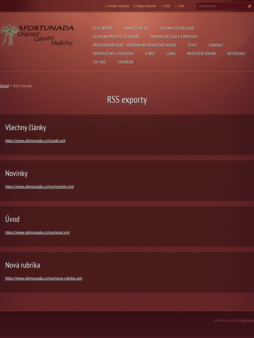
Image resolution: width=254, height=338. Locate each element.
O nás (150, 53)
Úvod (4, 86)
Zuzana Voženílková (177, 28)
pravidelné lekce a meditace (174, 36)
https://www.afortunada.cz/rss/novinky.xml (39, 187)
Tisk (181, 6)
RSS (167, 6)
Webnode (247, 320)
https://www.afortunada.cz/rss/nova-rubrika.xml (43, 278)
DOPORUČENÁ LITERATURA (113, 53)
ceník (171, 53)
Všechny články (25, 127)
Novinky (16, 173)
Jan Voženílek (136, 28)
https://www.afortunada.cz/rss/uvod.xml (37, 232)
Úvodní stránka (118, 6)
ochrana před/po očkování (116, 36)
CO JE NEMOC (103, 28)
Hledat (249, 6)
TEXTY (192, 45)
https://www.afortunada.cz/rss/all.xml (35, 141)
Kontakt (216, 45)
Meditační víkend (201, 53)
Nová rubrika (22, 265)
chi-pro (99, 62)
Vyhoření (126, 62)
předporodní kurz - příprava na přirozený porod (134, 45)
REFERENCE (237, 53)
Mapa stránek (146, 6)
